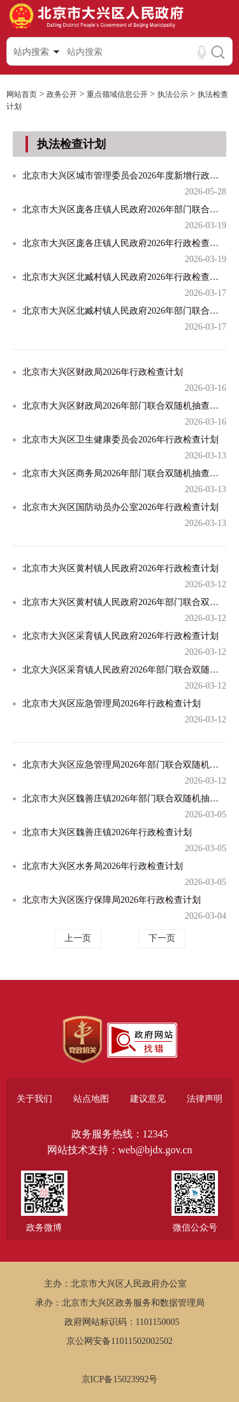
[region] (82, 1039)
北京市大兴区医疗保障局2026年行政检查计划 (111, 900)
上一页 (77, 938)
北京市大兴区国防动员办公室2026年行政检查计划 (120, 507)
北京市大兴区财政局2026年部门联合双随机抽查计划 (124, 406)
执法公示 (172, 94)
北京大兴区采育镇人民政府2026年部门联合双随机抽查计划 (124, 670)
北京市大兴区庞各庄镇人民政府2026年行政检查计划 (124, 243)
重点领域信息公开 (117, 94)
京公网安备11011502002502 (119, 1341)
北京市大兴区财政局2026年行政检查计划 (102, 372)
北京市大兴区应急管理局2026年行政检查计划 (111, 703)
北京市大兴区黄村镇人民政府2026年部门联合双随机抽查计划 (124, 602)
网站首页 (21, 94)
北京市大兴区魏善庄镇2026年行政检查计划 (107, 832)
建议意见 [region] (148, 1099)
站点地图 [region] (91, 1099)
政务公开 (62, 94)
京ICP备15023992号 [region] (120, 1379)
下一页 (161, 938)
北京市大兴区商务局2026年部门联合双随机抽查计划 (124, 473)
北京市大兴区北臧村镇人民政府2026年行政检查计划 (124, 277)
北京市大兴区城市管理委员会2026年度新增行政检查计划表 (124, 175)
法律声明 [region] (204, 1099)
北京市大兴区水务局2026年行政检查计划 (102, 866)
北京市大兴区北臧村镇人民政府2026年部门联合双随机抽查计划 (124, 311)
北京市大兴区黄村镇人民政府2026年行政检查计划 (120, 568)
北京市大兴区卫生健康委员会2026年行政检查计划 (120, 439)
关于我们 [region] (34, 1099)
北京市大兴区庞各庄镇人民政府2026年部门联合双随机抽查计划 (124, 209)
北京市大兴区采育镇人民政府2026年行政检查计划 (120, 636)
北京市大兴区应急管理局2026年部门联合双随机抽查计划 (124, 765)
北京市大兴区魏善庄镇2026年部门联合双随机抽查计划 (124, 798)
